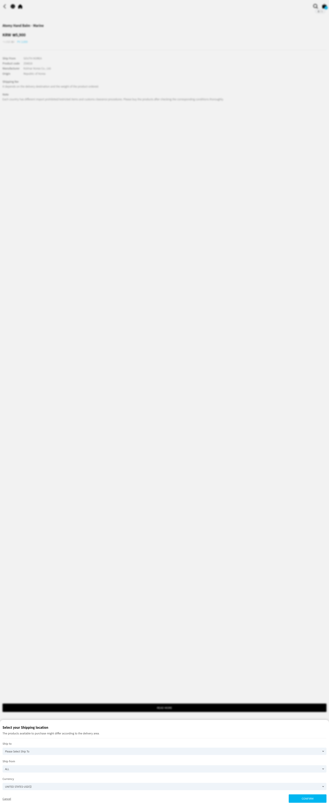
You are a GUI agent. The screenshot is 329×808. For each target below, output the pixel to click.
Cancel (7, 799)
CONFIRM (308, 798)
